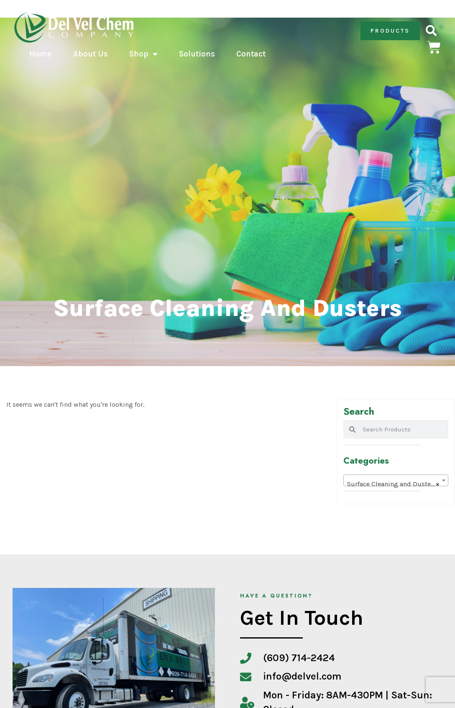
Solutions (197, 54)
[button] (431, 31)
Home (40, 54)
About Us (90, 54)
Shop (143, 54)
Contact (251, 54)
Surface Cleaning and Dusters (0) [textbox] (397, 484)
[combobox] (395, 480)
